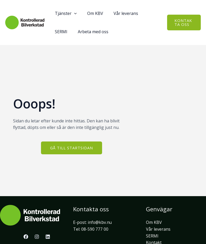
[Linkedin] (47, 236)
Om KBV (154, 222)
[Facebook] (25, 236)
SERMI (152, 236)
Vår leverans (158, 229)
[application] (73, 13)
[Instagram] (36, 236)
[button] (183, 22)
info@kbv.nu (100, 222)
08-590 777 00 (94, 229)
